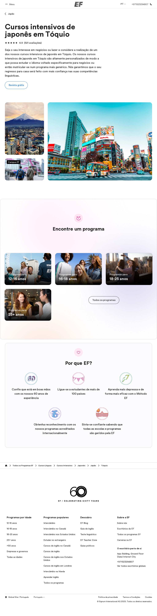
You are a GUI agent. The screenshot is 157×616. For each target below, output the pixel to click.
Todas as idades (14, 568)
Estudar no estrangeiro (55, 551)
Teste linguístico (88, 546)
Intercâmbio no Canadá (55, 540)
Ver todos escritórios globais (131, 577)
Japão (11, 14)
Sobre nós (122, 534)
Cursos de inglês (52, 563)
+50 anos (11, 557)
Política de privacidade (108, 609)
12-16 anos (12, 534)
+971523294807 (125, 573)
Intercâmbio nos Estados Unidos (59, 546)
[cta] (104, 305)
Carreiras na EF (124, 551)
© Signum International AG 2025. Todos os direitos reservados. (124, 613)
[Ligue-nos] (141, 4)
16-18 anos (12, 540)
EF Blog (84, 534)
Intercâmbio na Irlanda (54, 583)
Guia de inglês (87, 540)
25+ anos (11, 551)
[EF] (78, 4)
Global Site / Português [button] (17, 609)
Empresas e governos (17, 563)
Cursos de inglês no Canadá (57, 557)
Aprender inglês (51, 589)
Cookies (148, 609)
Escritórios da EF (125, 540)
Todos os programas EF (129, 546)
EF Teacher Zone (88, 551)
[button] (10, 4)
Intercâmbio (49, 534)
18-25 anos (12, 546)
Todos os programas (54, 594)
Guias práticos (87, 557)
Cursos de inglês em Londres (58, 577)
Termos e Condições (131, 609)
